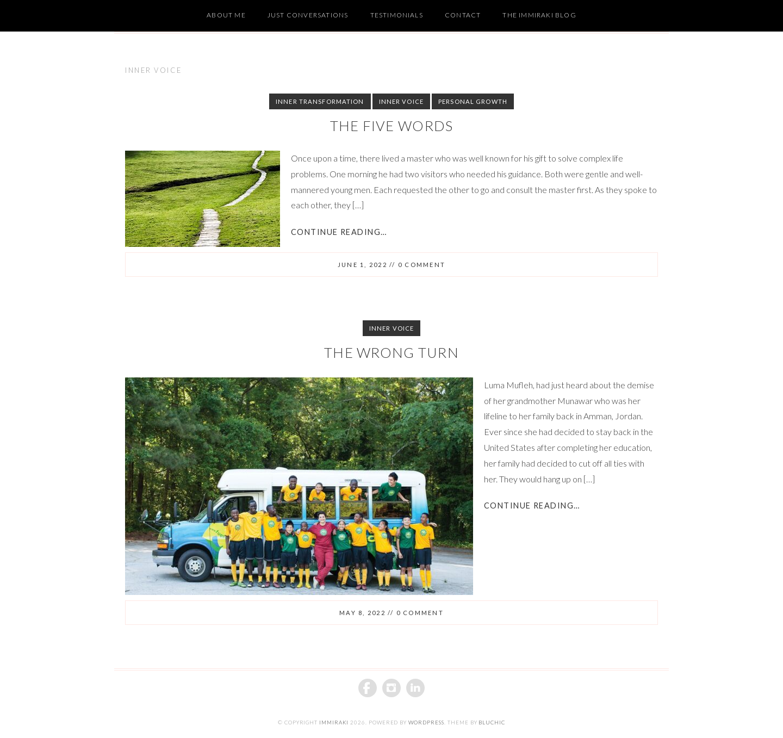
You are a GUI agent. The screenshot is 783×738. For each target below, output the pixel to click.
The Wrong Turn (391, 352)
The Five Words (391, 125)
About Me (226, 15)
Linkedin (415, 688)
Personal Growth (472, 101)
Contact (463, 15)
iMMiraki (334, 722)
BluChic (491, 722)
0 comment (421, 264)
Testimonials (396, 15)
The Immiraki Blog (539, 15)
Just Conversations (308, 15)
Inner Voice (401, 101)
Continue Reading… (339, 232)
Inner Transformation (320, 101)
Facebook (367, 688)
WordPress (426, 722)
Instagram (391, 688)
